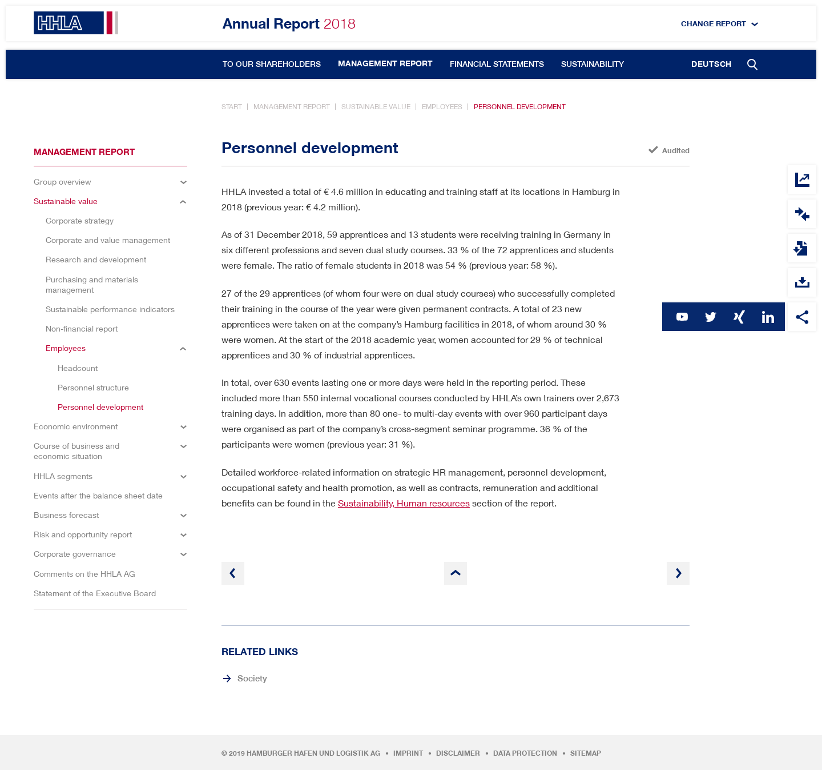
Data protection (525, 753)
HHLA (76, 22)
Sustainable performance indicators (110, 309)
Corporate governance (75, 553)
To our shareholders (272, 64)
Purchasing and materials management (92, 284)
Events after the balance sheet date (98, 495)
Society (252, 678)
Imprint (408, 753)
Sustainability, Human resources (404, 502)
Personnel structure (93, 387)
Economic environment (76, 426)
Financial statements (497, 64)
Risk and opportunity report (83, 534)
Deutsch (711, 64)
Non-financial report (82, 328)
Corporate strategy (80, 220)
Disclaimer (458, 753)
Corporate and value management (108, 240)
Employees (442, 106)
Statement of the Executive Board (95, 593)
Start (231, 106)
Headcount (78, 368)
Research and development (96, 259)
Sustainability (592, 64)
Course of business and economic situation (76, 451)
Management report (385, 63)
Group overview (62, 181)
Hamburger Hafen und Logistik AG (313, 753)
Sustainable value (375, 106)
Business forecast (66, 515)
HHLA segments (63, 476)
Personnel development (520, 106)
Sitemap (585, 753)
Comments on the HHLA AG (84, 574)
